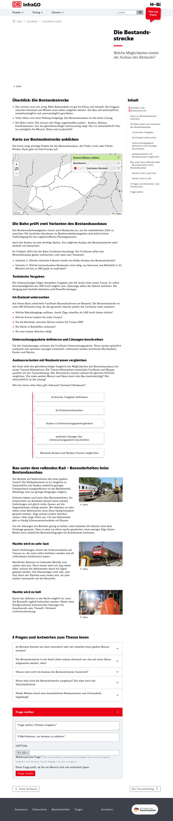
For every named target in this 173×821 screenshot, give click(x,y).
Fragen (79, 809)
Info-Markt (32, 21)
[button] (16, 164)
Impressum (21, 809)
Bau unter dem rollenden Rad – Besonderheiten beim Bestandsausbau (145, 165)
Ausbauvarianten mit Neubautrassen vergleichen (145, 155)
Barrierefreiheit (61, 809)
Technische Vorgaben (142, 132)
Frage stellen (136, 191)
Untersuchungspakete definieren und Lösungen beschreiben (144, 146)
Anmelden (107, 809)
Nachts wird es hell (141, 178)
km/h (46, 268)
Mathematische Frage (28, 756)
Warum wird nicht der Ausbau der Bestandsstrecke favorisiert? (52, 671)
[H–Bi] (86, 4)
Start (19, 21)
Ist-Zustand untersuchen (144, 137)
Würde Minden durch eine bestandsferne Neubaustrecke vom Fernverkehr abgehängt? (58, 695)
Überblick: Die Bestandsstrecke (138, 109)
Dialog (36, 12)
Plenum (110, 369)
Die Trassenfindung (143, 788)
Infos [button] (18, 86)
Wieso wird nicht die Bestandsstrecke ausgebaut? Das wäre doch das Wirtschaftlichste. (55, 682)
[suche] (127, 12)
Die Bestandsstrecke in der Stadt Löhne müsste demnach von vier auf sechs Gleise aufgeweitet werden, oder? (63, 661)
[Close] (118, 157)
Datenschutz (40, 809)
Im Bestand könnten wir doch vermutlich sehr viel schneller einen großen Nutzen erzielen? (62, 648)
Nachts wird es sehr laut (144, 173)
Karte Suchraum (28, 788)
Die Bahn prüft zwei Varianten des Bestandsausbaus (145, 125)
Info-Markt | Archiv (52, 21)
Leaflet (117, 213)
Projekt (16, 12)
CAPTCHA (21, 745)
